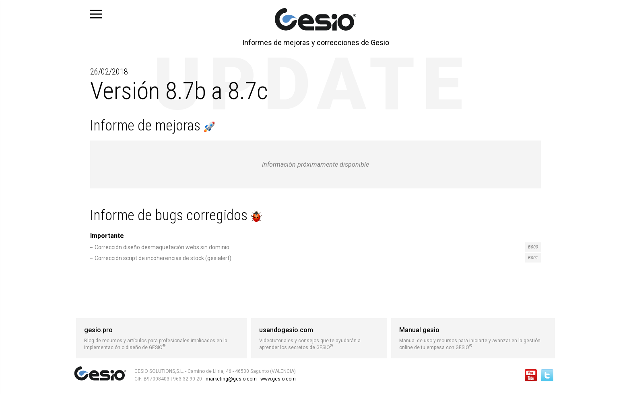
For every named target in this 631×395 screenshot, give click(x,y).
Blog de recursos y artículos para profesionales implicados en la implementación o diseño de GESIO (161, 338)
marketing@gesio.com (231, 379)
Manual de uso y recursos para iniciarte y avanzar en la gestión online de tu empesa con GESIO (473, 338)
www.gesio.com (277, 379)
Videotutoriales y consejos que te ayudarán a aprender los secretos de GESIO (319, 338)
